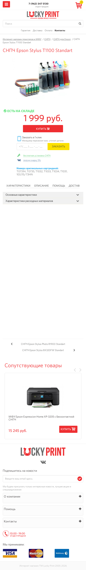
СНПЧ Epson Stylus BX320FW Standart (43, 350)
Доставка (37, 30)
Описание (41, 186)
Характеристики (18, 186)
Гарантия (25, 30)
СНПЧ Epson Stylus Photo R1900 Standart (43, 344)
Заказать (58, 146)
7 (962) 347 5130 (38, 3)
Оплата (48, 30)
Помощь (58, 186)
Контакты (60, 30)
